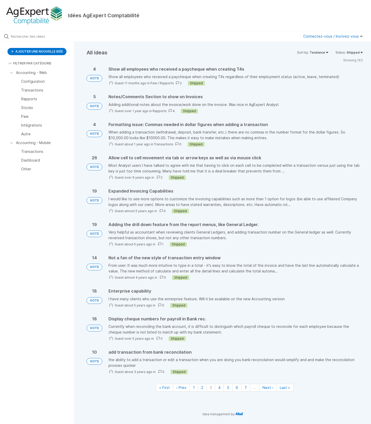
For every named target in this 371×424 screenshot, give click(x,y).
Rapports (167, 83)
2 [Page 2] (202, 387)
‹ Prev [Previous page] (181, 387)
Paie (153, 83)
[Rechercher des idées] (43, 36)
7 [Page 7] (245, 387)
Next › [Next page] (268, 387)
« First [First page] (164, 387)
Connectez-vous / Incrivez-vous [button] (333, 36)
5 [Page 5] (228, 387)
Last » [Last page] (285, 387)
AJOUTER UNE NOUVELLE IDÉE (37, 51)
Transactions (163, 144)
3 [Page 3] (211, 387)
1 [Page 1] (194, 387)
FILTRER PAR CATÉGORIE (29, 63)
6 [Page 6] (237, 387)
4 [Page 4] (219, 387)
